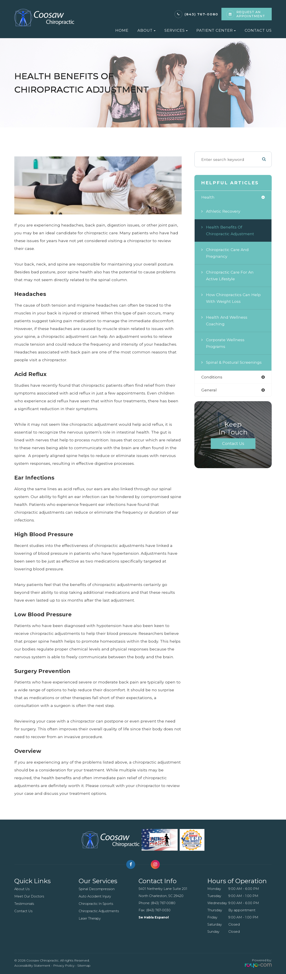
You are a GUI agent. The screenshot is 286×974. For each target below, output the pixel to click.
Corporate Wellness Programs (225, 343)
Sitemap (83, 966)
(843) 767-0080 (201, 14)
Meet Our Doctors (29, 896)
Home (121, 30)
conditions (212, 377)
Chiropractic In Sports (96, 904)
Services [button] (176, 30)
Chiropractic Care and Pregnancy (228, 253)
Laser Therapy (90, 918)
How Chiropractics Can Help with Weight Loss (234, 298)
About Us (21, 889)
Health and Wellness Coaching (227, 320)
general (209, 390)
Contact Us (258, 30)
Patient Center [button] (216, 30)
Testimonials (24, 904)
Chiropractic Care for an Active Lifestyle (230, 275)
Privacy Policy (63, 966)
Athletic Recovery (223, 211)
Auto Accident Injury (95, 896)
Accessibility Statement (32, 966)
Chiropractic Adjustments (99, 911)
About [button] (146, 30)
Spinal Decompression (97, 889)
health (208, 197)
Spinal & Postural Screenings (234, 362)
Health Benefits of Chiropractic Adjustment (230, 230)
